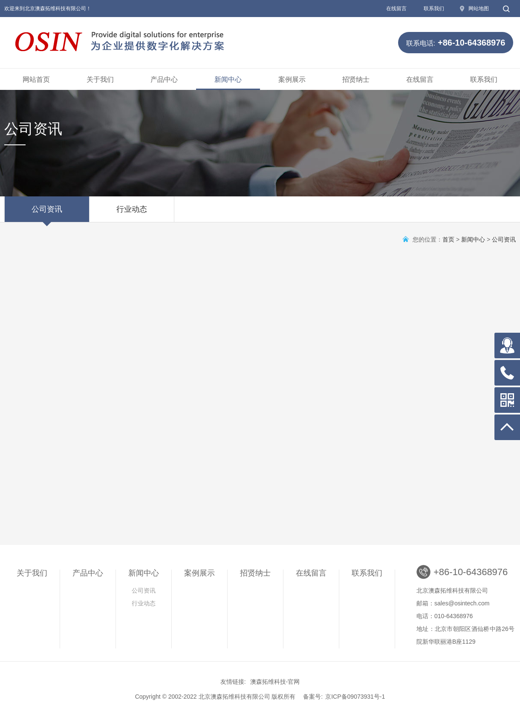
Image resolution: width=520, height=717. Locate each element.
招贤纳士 (356, 79)
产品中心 (164, 79)
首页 (448, 239)
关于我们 (100, 79)
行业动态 (131, 213)
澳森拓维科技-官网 (275, 681)
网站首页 (36, 79)
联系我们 (434, 9)
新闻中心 (228, 79)
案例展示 (292, 79)
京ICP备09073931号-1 (355, 696)
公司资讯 (47, 213)
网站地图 (478, 9)
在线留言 (396, 9)
